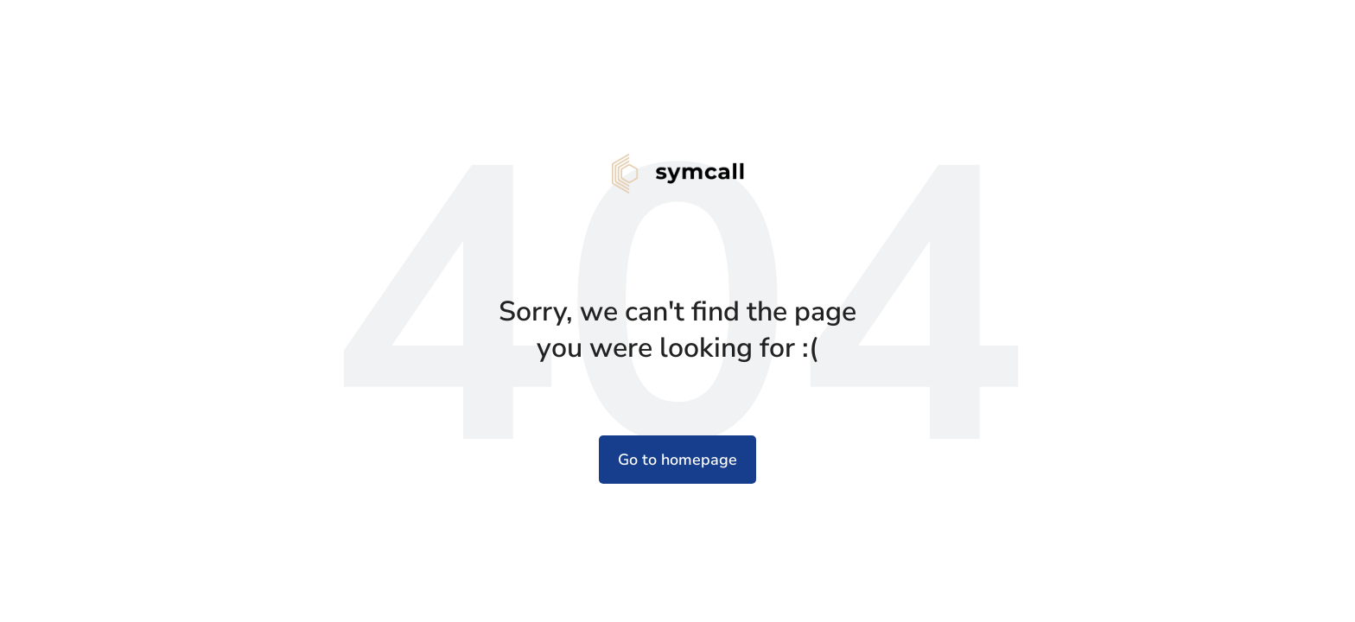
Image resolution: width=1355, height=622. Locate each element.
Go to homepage (677, 459)
